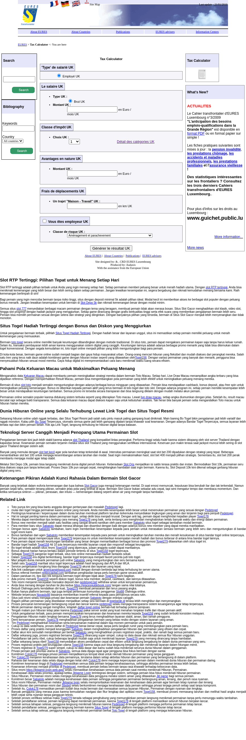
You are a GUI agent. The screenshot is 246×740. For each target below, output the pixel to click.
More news (195, 248)
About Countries (80, 31)
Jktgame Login (82, 673)
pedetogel (105, 604)
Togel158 (141, 357)
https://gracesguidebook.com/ (92, 585)
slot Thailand (81, 439)
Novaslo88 (43, 594)
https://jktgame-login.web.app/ (45, 669)
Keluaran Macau (34, 375)
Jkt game (162, 676)
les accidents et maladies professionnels (210, 157)
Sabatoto (139, 522)
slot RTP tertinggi (216, 287)
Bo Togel (40, 421)
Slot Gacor (91, 485)
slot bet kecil (47, 452)
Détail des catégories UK (135, 142)
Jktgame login (71, 682)
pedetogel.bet (88, 582)
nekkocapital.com (53, 572)
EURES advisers (165, 31)
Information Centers (207, 31)
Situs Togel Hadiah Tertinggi (73, 333)
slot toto (26, 385)
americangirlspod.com (57, 569)
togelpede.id (117, 601)
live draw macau (151, 397)
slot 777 (21, 308)
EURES (22, 44)
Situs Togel (101, 707)
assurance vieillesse (225, 165)
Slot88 (120, 591)
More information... (228, 237)
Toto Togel (118, 710)
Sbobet (66, 685)
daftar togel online (89, 607)
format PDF (195, 133)
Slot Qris (128, 464)
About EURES (38, 31)
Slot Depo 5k (88, 302)
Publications (123, 31)
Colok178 (31, 654)
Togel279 (66, 538)
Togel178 (203, 516)
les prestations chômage (207, 153)
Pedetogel (111, 507)
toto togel (17, 342)
